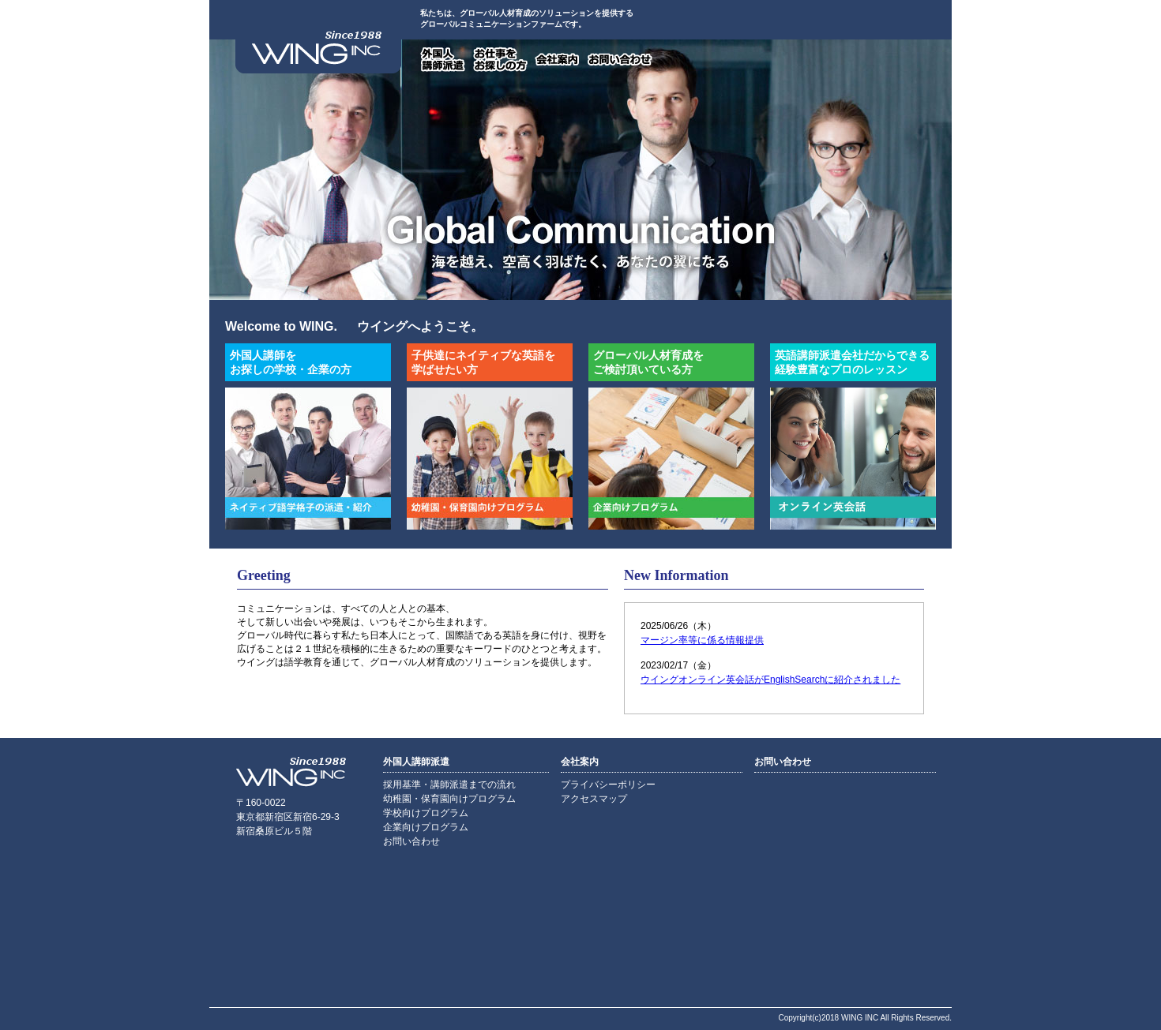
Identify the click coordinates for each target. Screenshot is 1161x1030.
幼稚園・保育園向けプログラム (449, 798)
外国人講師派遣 (443, 60)
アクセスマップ (594, 798)
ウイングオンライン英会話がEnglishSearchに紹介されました (770, 679)
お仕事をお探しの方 (500, 60)
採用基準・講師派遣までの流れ (449, 784)
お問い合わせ (620, 60)
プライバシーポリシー (608, 784)
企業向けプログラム (425, 827)
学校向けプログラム (425, 812)
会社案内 (557, 60)
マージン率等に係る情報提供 (702, 640)
